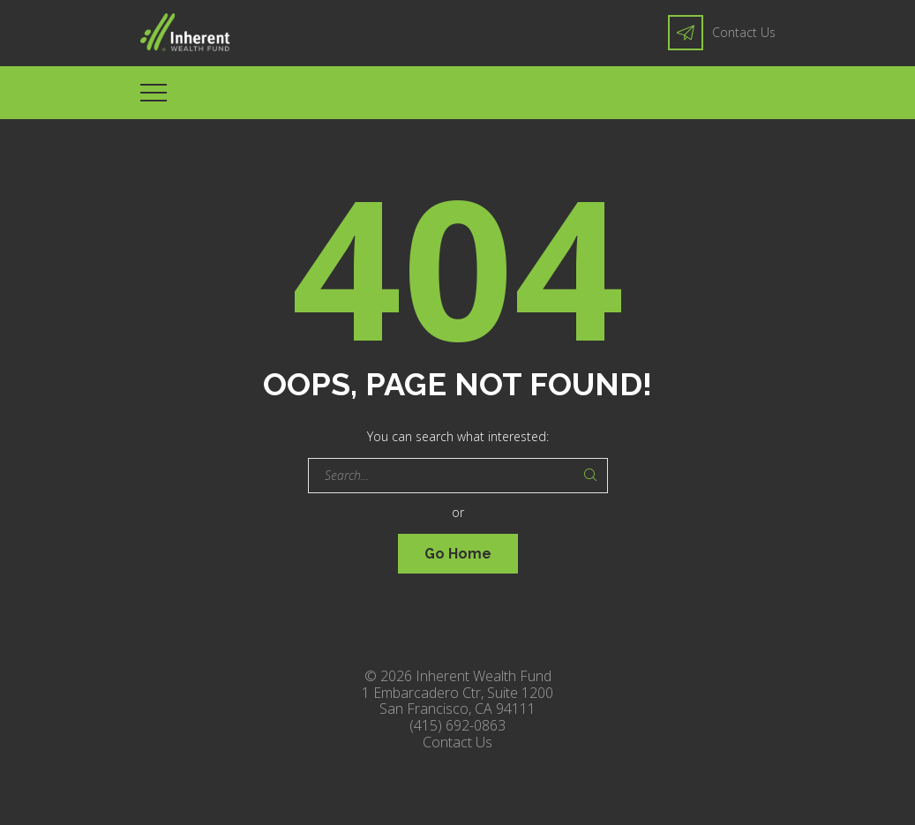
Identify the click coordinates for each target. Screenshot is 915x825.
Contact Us (744, 32)
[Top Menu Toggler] (153, 92)
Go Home (457, 553)
